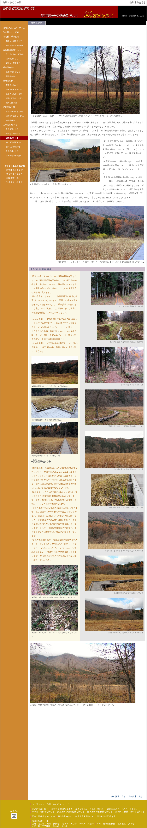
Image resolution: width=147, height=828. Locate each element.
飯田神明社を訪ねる (14, 90)
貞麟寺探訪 (10, 120)
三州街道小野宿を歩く (107, 816)
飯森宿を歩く (9, 67)
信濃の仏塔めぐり (40, 821)
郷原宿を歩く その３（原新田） (122, 809)
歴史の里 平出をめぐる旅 (43, 816)
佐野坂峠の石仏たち (14, 156)
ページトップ (38, 804)
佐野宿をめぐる (10, 125)
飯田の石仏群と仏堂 (14, 94)
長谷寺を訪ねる (12, 76)
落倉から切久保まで (14, 41)
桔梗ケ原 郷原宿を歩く (62, 809)
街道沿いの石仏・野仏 (15, 116)
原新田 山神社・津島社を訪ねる (129, 812)
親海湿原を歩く (12, 138)
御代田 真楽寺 (86, 824)
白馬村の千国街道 (11, 37)
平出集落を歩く (65, 816)
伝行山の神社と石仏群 (15, 54)
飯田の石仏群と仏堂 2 (14, 98)
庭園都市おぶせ (13, 178)
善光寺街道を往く (40, 809)
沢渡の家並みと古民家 (15, 112)
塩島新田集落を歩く (12, 50)
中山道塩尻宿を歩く (84, 816)
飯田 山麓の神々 (12, 103)
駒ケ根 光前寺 (60, 826)
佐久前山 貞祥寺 (126, 824)
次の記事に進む (135, 796)
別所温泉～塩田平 (14, 182)
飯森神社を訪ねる (13, 72)
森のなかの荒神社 (13, 147)
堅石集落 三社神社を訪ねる (99, 812)
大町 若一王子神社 (41, 826)
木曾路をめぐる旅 (14, 170)
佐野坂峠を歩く (12, 151)
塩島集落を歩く (12, 59)
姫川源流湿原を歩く (14, 142)
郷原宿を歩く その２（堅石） (89, 809)
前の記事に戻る (118, 796)
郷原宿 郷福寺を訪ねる (43, 812)
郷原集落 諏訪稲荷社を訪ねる (70, 812)
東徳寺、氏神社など (14, 134)
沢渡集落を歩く (10, 107)
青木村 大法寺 (69, 824)
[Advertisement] (14, 233)
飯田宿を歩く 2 (12, 85)
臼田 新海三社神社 (106, 824)
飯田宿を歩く (9, 81)
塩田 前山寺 (38, 824)
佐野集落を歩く (12, 129)
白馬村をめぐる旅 (11, 32)
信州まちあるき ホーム (14, 28)
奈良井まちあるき (14, 174)
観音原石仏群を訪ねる (15, 45)
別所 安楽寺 (53, 824)
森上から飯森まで (13, 63)
